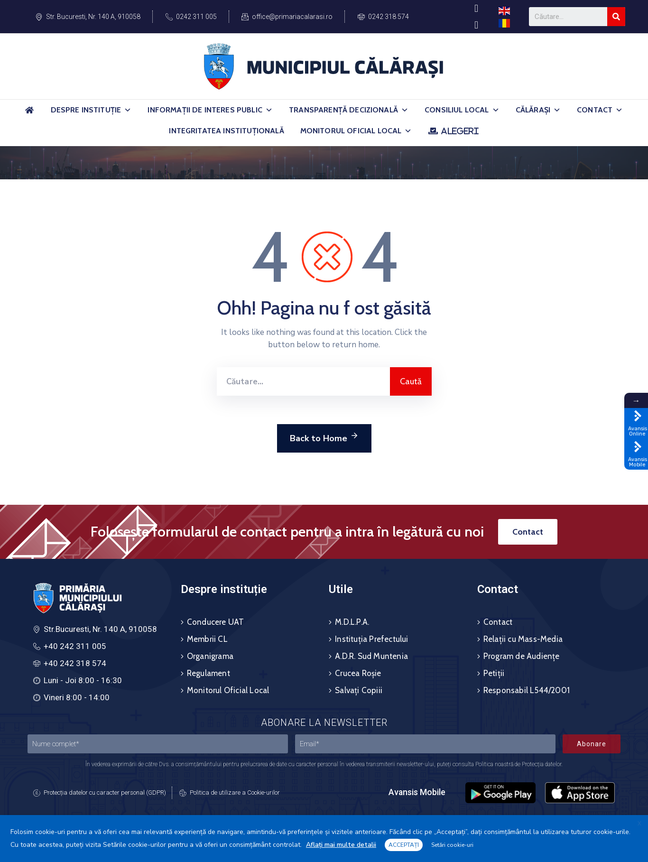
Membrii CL (207, 639)
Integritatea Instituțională (226, 130)
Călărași (538, 110)
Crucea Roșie (358, 673)
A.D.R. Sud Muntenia (371, 656)
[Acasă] (30, 114)
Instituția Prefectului (371, 639)
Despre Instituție (91, 110)
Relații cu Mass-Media (523, 639)
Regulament (208, 673)
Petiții (493, 673)
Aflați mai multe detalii (341, 844)
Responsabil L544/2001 (526, 690)
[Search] (616, 16)
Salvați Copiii (358, 690)
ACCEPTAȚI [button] (404, 845)
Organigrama (210, 656)
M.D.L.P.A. (352, 622)
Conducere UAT (215, 622)
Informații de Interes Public (210, 110)
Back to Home (324, 437)
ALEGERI (460, 131)
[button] (127, 110)
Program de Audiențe (521, 656)
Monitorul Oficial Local (356, 131)
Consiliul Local (462, 110)
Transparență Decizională (348, 110)
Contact (600, 110)
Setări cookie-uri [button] (452, 845)
